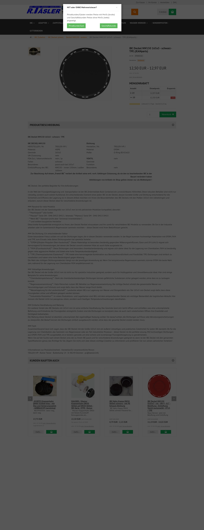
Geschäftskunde (109, 25)
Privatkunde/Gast (76, 25)
